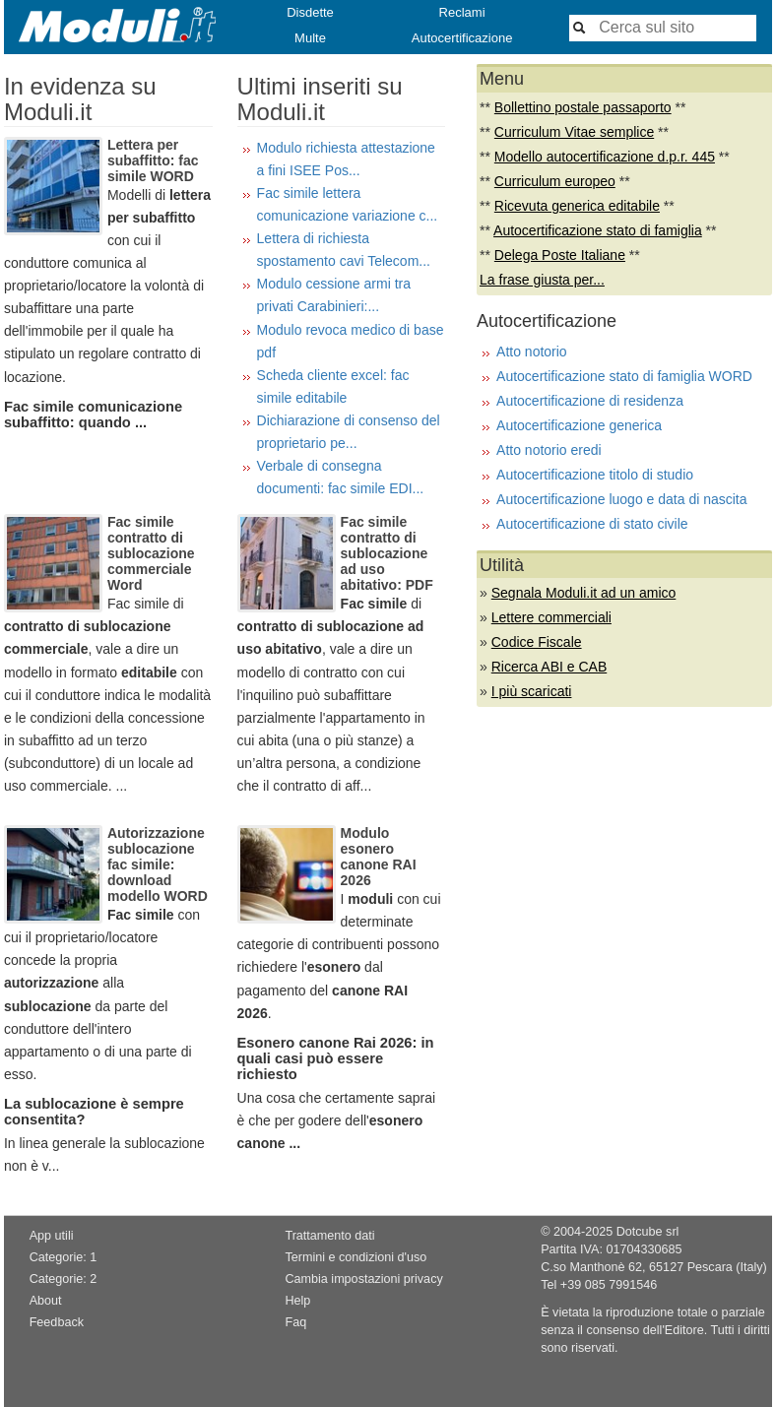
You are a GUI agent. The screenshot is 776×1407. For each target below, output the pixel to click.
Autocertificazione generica (579, 425)
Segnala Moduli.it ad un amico (584, 593)
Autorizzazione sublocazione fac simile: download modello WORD (157, 864)
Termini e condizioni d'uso (355, 1257)
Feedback (57, 1322)
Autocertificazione (462, 38)
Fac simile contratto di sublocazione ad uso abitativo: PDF (387, 553)
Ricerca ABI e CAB (549, 666)
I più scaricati (531, 691)
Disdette (310, 12)
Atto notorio (531, 351)
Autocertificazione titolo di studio (594, 474)
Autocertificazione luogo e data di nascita (621, 499)
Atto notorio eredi (549, 450)
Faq (295, 1322)
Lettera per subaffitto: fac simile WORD (153, 160)
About (46, 1301)
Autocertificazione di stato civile (592, 524)
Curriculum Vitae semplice (574, 132)
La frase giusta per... (542, 280)
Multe (310, 38)
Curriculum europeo (554, 181)
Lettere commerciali (551, 617)
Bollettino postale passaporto (583, 107)
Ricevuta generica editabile (577, 206)
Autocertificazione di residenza (589, 401)
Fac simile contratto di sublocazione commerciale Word (151, 553)
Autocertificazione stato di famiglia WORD (624, 376)
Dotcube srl (647, 1232)
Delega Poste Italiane (559, 255)
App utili (52, 1236)
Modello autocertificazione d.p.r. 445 (604, 156)
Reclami (462, 12)
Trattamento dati (329, 1236)
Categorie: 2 (63, 1279)
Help (297, 1301)
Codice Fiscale (536, 642)
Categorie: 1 (63, 1257)
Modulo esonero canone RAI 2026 (379, 856)
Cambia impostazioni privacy (363, 1279)
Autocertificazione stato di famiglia (597, 230)
